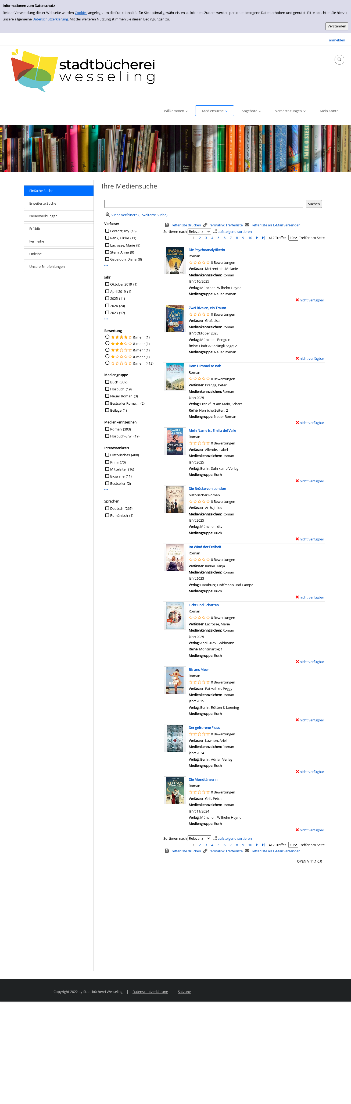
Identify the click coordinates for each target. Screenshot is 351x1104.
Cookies (81, 12)
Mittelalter (118, 469)
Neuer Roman (121, 396)
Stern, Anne (119, 252)
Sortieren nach (175, 231)
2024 (114, 305)
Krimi (114, 462)
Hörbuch (117, 389)
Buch (114, 382)
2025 (114, 298)
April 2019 (118, 291)
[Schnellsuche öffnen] (339, 60)
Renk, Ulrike (119, 238)
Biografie (117, 476)
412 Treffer (277, 237)
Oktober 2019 (121, 284)
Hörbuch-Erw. (121, 436)
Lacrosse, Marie (122, 245)
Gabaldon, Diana (123, 259)
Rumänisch (119, 515)
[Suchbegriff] (203, 204)
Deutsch (116, 508)
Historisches (120, 455)
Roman (116, 429)
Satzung (184, 991)
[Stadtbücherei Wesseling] (86, 70)
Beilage (115, 410)
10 (250, 237)
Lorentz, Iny (119, 231)
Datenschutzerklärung (50, 19)
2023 (114, 312)
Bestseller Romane (124, 403)
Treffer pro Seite (312, 237)
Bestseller (118, 483)
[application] (176, 110)
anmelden (337, 40)
